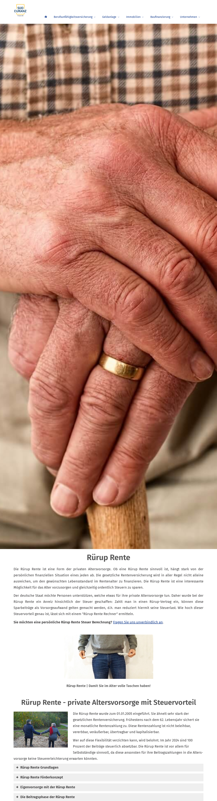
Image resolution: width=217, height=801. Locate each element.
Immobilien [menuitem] (133, 16)
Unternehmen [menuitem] (188, 16)
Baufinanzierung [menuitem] (160, 16)
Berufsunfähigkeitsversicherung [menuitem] (73, 16)
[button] (39, 767)
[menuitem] (45, 16)
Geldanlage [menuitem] (109, 16)
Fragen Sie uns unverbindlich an (138, 622)
